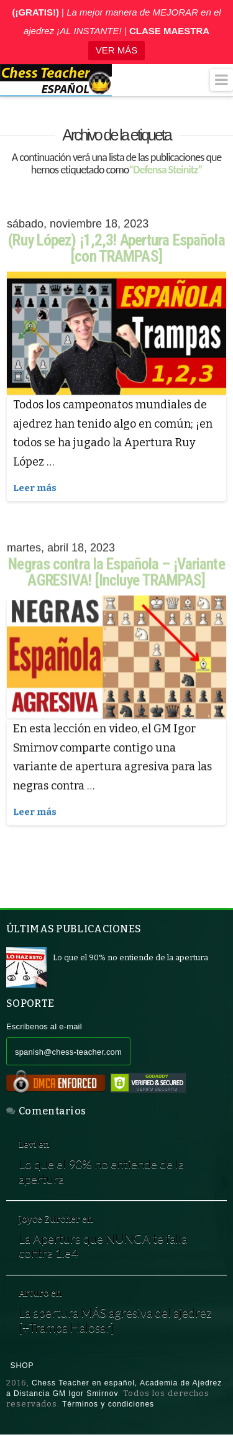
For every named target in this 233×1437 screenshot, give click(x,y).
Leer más (35, 488)
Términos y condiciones (108, 1405)
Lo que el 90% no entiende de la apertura (101, 1172)
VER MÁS (117, 50)
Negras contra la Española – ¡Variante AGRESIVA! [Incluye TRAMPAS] (116, 573)
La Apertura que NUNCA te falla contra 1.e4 (103, 1246)
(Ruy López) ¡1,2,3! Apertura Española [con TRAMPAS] (116, 248)
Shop (22, 1366)
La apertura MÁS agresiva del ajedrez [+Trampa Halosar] (115, 1321)
